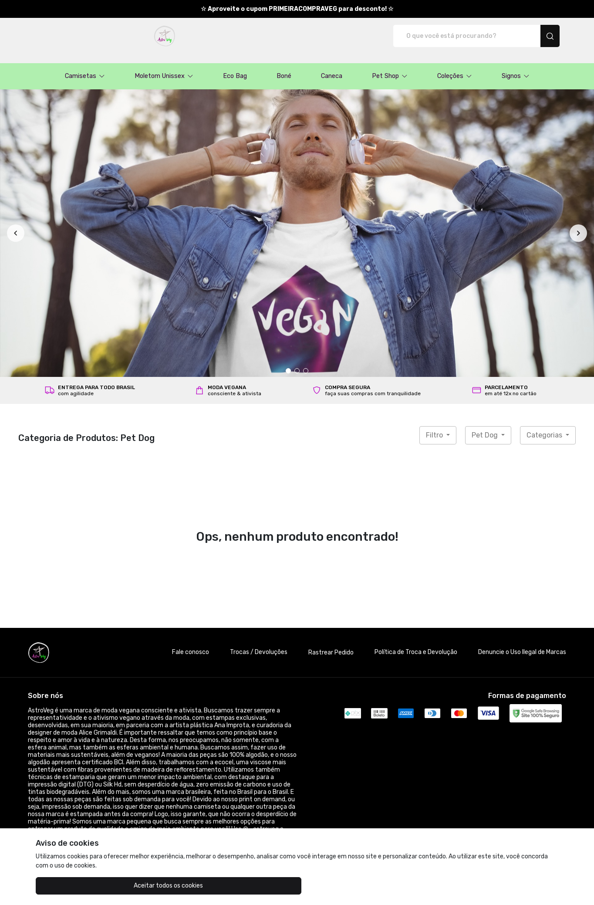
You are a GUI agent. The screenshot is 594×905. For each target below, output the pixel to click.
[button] (84, 67)
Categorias (545, 426)
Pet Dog (486, 426)
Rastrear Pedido (331, 643)
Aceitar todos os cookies (79, 885)
